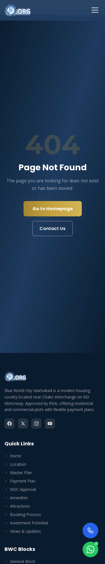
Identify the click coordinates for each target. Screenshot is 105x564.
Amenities (16, 497)
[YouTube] (50, 424)
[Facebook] (9, 424)
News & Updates (22, 531)
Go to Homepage (52, 208)
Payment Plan (19, 481)
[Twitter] (23, 424)
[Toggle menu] (95, 10)
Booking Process (22, 514)
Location (15, 464)
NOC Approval (20, 489)
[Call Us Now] (90, 530)
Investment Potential (26, 522)
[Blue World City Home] (17, 10)
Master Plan (18, 472)
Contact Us (52, 228)
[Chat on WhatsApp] (90, 549)
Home (12, 455)
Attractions (17, 506)
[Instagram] (36, 424)
